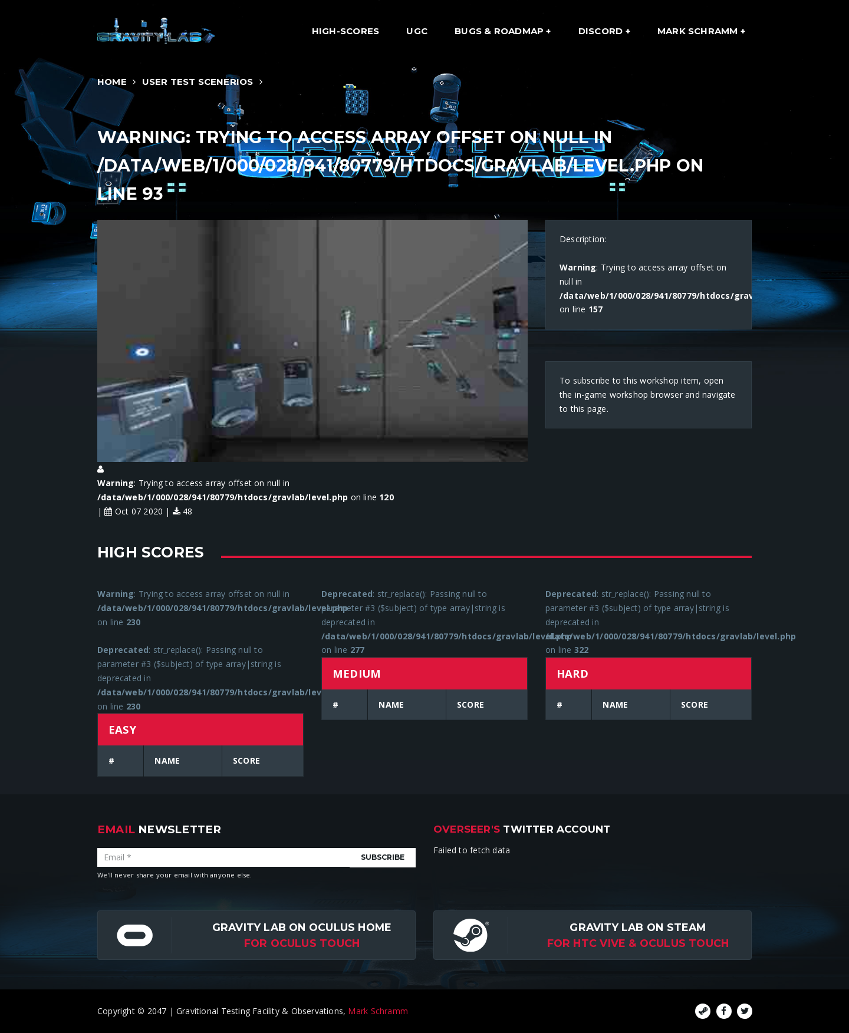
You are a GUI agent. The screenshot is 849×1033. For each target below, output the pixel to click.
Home (112, 81)
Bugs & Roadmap (500, 31)
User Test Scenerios (198, 81)
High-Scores (345, 31)
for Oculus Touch (302, 943)
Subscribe (382, 857)
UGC (416, 31)
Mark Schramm (699, 31)
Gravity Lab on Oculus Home (301, 927)
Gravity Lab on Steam (638, 927)
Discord (602, 31)
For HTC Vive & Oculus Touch (638, 943)
